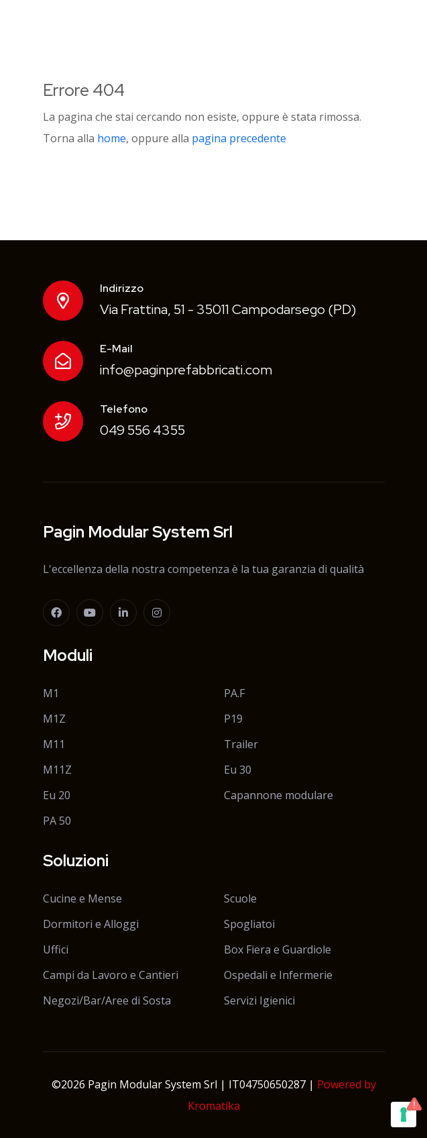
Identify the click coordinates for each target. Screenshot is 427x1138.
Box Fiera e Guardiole (277, 949)
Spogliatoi (249, 924)
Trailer (241, 744)
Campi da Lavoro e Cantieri (110, 975)
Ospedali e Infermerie (278, 975)
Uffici (55, 949)
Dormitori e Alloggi (91, 924)
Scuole (240, 898)
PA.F (234, 693)
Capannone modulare (278, 795)
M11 (54, 744)
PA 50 (57, 820)
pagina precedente (239, 138)
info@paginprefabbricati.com (186, 369)
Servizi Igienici (259, 1000)
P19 (233, 718)
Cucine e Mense (82, 898)
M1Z (54, 718)
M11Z (57, 769)
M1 (51, 693)
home (111, 138)
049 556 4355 (142, 430)
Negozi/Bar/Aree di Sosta (107, 1000)
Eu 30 (237, 769)
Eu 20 (56, 795)
